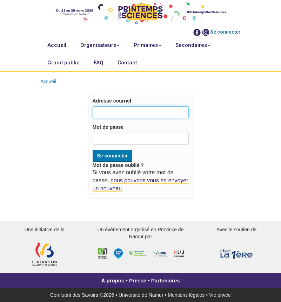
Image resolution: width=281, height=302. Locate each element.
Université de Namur (141, 295)
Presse (137, 280)
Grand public (63, 62)
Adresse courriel (112, 101)
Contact (127, 62)
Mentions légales (186, 295)
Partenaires (165, 280)
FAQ (98, 62)
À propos (113, 280)
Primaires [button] (147, 45)
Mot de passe (108, 127)
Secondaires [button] (192, 45)
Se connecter (225, 32)
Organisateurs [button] (100, 45)
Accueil (56, 45)
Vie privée (220, 295)
